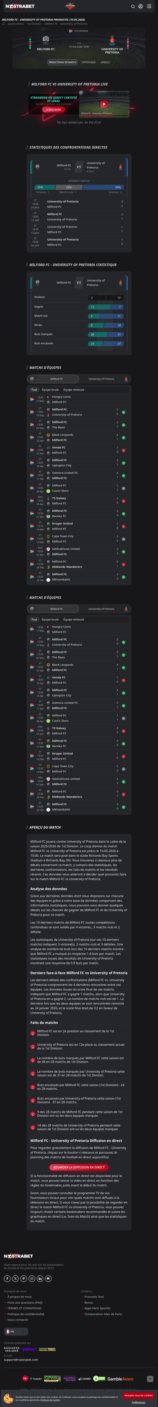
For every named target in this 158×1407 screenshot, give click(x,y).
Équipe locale (50, 389)
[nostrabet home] (18, 1256)
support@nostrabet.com (21, 1360)
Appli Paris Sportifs (97, 1308)
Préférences (138, 1402)
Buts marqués (43, 334)
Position (39, 297)
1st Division (34, 24)
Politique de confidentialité (25, 1314)
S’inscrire (53, 109)
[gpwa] (52, 1378)
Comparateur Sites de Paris (103, 1314)
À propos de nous (19, 1297)
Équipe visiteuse (73, 389)
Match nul (41, 316)
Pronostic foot (94, 1297)
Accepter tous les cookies (139, 1395)
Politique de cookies (50, 1400)
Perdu (38, 325)
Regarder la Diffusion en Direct (79, 1167)
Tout (34, 389)
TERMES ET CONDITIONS (24, 1308)
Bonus (88, 1302)
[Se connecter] (140, 6)
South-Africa (16, 24)
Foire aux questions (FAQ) (24, 1302)
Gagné (38, 306)
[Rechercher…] (133, 6)
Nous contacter (17, 1320)
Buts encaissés (44, 343)
